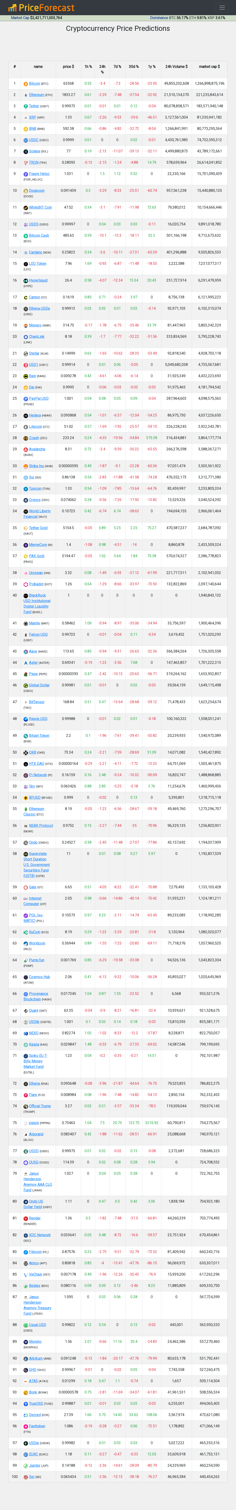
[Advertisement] (118, 1497)
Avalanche (37, 449)
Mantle (34, 623)
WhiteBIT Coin (40, 207)
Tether (34, 106)
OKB (32, 752)
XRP (32, 117)
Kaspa (34, 1044)
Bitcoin (34, 83)
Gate (32, 887)
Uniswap (36, 573)
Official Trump (40, 1106)
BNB (32, 128)
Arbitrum (36, 1358)
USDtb (34, 1022)
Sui (31, 477)
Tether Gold (38, 528)
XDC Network (40, 1235)
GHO (32, 1369)
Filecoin (35, 1252)
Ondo (33, 842)
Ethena (34, 1083)
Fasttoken (37, 1426)
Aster (33, 662)
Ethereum (36, 95)
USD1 (33, 364)
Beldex (34, 1285)
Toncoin (35, 488)
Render (35, 1218)
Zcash (34, 438)
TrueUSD (36, 1403)
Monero (35, 325)
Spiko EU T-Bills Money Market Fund (35, 1061)
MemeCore (38, 544)
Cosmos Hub (39, 977)
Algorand (36, 1134)
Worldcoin (37, 943)
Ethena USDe (39, 308)
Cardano (35, 252)
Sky (32, 786)
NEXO (33, 1033)
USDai (34, 1443)
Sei (31, 1477)
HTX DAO (36, 763)
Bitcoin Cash (39, 235)
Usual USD (37, 1325)
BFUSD (35, 797)
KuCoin (34, 932)
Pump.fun (36, 960)
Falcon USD (38, 634)
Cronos (35, 500)
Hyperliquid (38, 280)
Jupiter (34, 1465)
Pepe (33, 674)
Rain (32, 376)
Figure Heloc (39, 174)
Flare (33, 1095)
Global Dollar (39, 685)
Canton (34, 297)
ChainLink (36, 336)
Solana (34, 151)
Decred (35, 1415)
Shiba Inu (36, 466)
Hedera (35, 415)
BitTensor (36, 702)
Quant (33, 1010)
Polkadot (36, 584)
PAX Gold (36, 556)
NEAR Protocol (41, 825)
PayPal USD (39, 398)
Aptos (34, 1263)
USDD (34, 1151)
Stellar (34, 353)
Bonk (33, 1392)
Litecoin (35, 426)
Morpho (35, 1341)
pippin (34, 1123)
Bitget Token (39, 735)
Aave (33, 651)
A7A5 (33, 1381)
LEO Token (37, 263)
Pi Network (38, 775)
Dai (31, 387)
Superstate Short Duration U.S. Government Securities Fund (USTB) (37, 864)
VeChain (35, 1274)
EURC (33, 1454)
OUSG (33, 1162)
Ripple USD (38, 719)
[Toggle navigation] (222, 7)
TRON (33, 162)
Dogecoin (36, 190)
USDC (33, 140)
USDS (33, 224)
